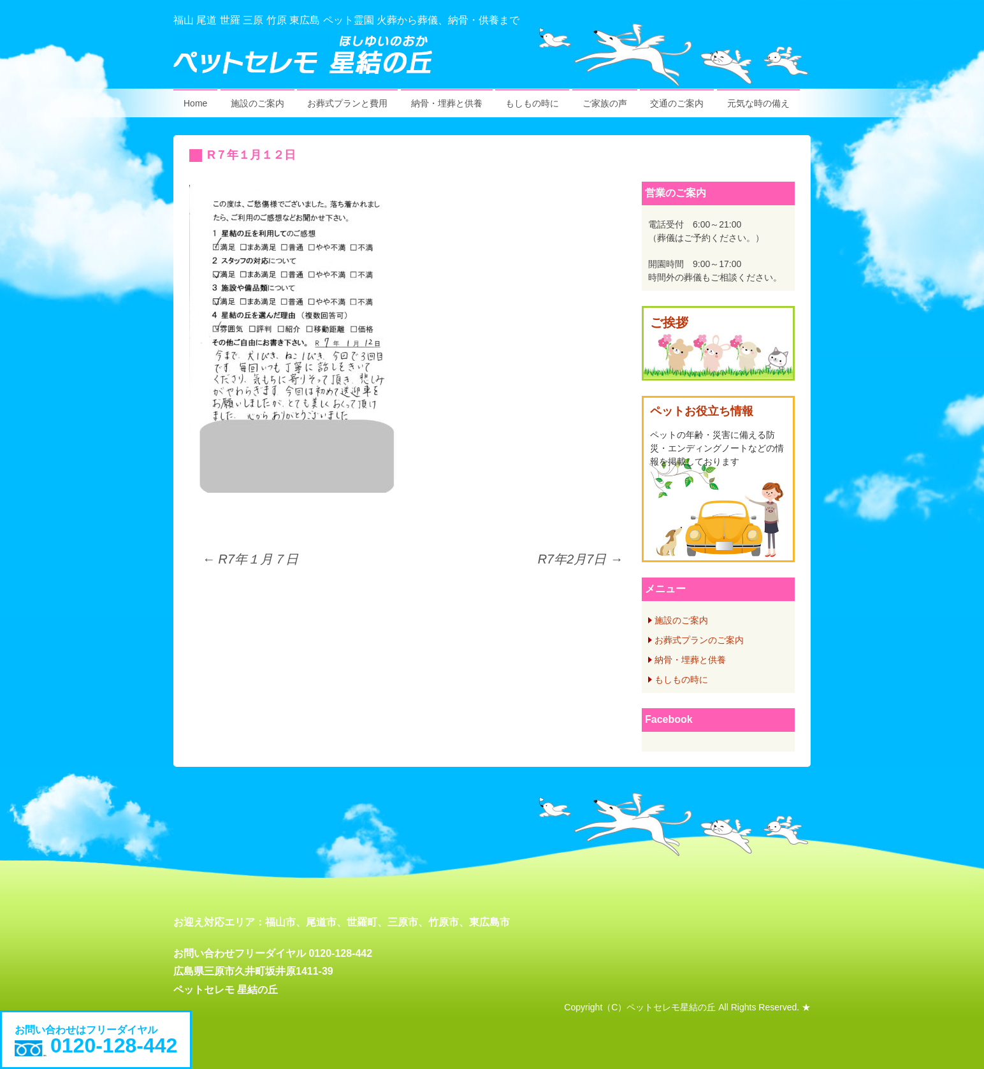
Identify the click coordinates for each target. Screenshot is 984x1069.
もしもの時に (532, 103)
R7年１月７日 (250, 559)
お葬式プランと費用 (347, 103)
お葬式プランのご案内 (699, 640)
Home (195, 103)
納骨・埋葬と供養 (446, 103)
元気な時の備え (758, 103)
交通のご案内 (677, 103)
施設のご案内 (257, 103)
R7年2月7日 (580, 559)
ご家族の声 (604, 103)
